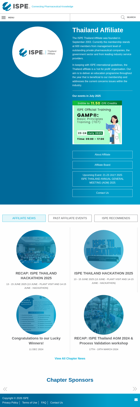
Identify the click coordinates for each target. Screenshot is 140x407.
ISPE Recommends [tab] (116, 218)
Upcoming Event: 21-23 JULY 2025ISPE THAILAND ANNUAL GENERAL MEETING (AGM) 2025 (102, 179)
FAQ (43, 402)
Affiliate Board (102, 165)
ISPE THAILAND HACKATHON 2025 (103, 273)
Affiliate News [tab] (24, 218)
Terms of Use (29, 402)
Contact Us (102, 193)
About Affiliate (102, 154)
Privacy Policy (10, 402)
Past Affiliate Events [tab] (70, 218)
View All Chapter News (70, 358)
